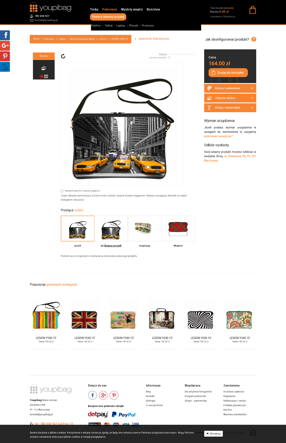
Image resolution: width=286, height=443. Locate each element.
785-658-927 (42, 16)
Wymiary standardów (234, 414)
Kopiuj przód (113, 245)
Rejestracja (229, 16)
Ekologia (150, 400)
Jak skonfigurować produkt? (227, 39)
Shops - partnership (196, 400)
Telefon (96, 25)
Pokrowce (109, 9)
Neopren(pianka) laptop (82, 39)
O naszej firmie (154, 405)
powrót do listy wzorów (154, 38)
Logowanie (216, 16)
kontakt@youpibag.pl (46, 20)
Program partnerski (195, 396)
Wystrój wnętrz (132, 9)
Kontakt (150, 396)
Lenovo (103, 39)
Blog (148, 391)
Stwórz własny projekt (108, 17)
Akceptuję (213, 433)
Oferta (36, 39)
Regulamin (229, 396)
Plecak (133, 25)
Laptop (120, 25)
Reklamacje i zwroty (234, 400)
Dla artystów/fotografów (198, 391)
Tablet (108, 25)
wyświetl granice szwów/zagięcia (80, 190)
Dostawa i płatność (233, 391)
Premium (148, 25)
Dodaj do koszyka (230, 73)
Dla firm (227, 410)
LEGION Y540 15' (119, 39)
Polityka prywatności (234, 405)
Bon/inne (153, 9)
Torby (94, 9)
